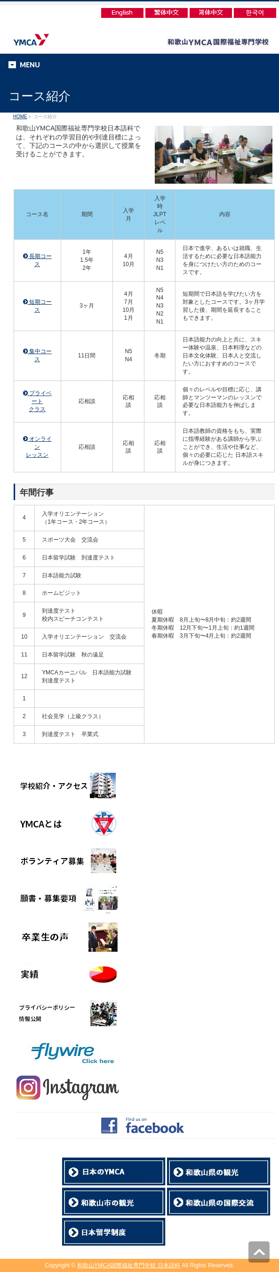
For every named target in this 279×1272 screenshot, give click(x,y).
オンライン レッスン (37, 447)
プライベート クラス (37, 401)
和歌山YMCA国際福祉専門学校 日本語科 (128, 1265)
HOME (20, 116)
